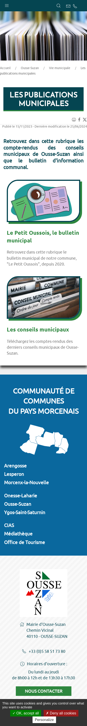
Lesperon (14, 474)
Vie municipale (59, 68)
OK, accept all (25, 713)
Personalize (44, 720)
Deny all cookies (61, 713)
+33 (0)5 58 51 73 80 (43, 651)
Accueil (5, 68)
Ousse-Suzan (30, 68)
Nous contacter (43, 691)
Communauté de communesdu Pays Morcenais (43, 401)
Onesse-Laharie (20, 495)
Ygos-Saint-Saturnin (24, 512)
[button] (7, 4)
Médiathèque (18, 533)
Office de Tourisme (24, 542)
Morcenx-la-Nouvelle (26, 482)
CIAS (9, 525)
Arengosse (15, 465)
